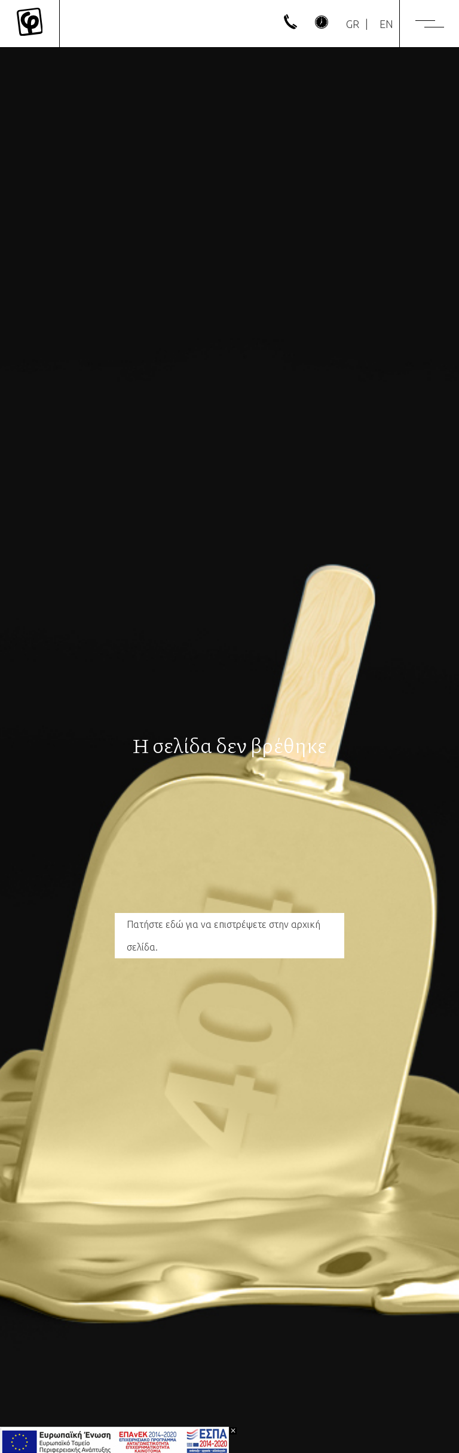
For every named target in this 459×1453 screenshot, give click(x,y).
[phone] (290, 25)
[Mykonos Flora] (29, 24)
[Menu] (429, 23)
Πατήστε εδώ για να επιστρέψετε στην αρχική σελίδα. (223, 935)
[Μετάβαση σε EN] (386, 23)
